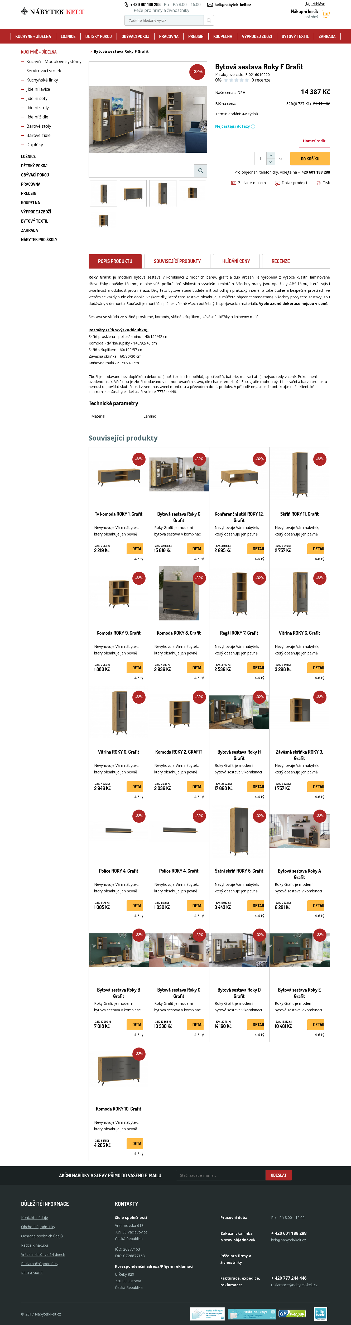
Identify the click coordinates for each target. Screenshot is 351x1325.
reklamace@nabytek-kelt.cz (294, 1284)
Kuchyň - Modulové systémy (53, 61)
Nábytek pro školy (39, 239)
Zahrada (327, 36)
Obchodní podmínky (38, 1226)
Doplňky (34, 144)
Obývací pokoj (136, 36)
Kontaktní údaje (34, 1217)
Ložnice (68, 36)
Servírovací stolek (43, 71)
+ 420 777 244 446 (288, 1278)
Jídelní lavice (38, 89)
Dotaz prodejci (291, 182)
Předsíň (196, 36)
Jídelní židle (37, 117)
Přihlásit (315, 3)
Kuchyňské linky (42, 80)
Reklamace (32, 1272)
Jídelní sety (36, 98)
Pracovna (169, 36)
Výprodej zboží (257, 36)
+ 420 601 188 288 (146, 4)
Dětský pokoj (98, 36)
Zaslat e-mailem (248, 182)
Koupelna (222, 36)
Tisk (323, 182)
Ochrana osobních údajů (42, 1235)
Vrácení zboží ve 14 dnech (43, 1254)
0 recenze (261, 80)
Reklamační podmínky (39, 1263)
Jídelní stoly (37, 108)
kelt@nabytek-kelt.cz (233, 4)
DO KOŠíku (310, 158)
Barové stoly (38, 126)
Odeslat (279, 1175)
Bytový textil (295, 36)
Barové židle (38, 135)
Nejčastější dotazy (235, 126)
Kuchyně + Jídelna (33, 36)
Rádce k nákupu (34, 1245)
